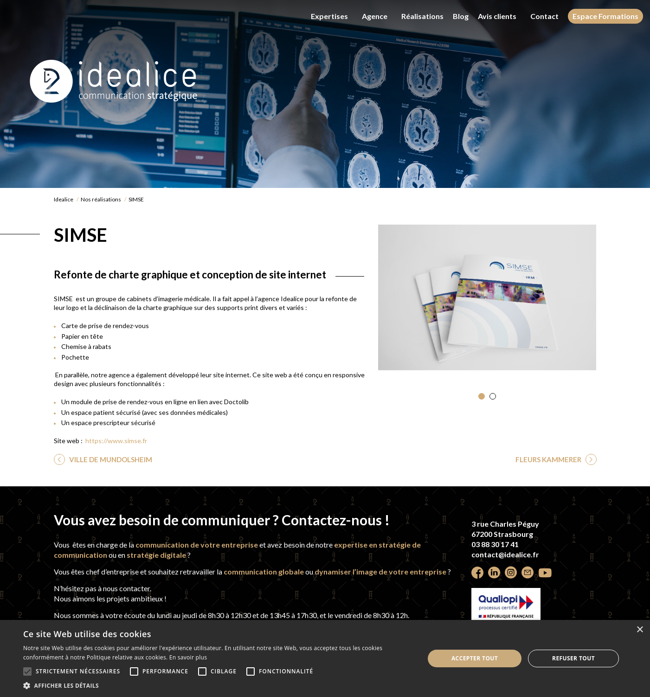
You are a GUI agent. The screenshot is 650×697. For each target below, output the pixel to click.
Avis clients (497, 16)
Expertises (329, 16)
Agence (374, 16)
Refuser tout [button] (573, 658)
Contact (544, 16)
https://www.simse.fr (116, 441)
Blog (461, 16)
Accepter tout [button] (474, 658)
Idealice (63, 199)
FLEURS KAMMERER (549, 459)
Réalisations (422, 16)
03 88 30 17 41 (495, 544)
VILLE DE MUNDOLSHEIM (110, 459)
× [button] (639, 629)
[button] (481, 396)
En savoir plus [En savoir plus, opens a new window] (188, 657)
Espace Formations (605, 16)
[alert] (325, 658)
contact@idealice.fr (505, 554)
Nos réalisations (101, 199)
